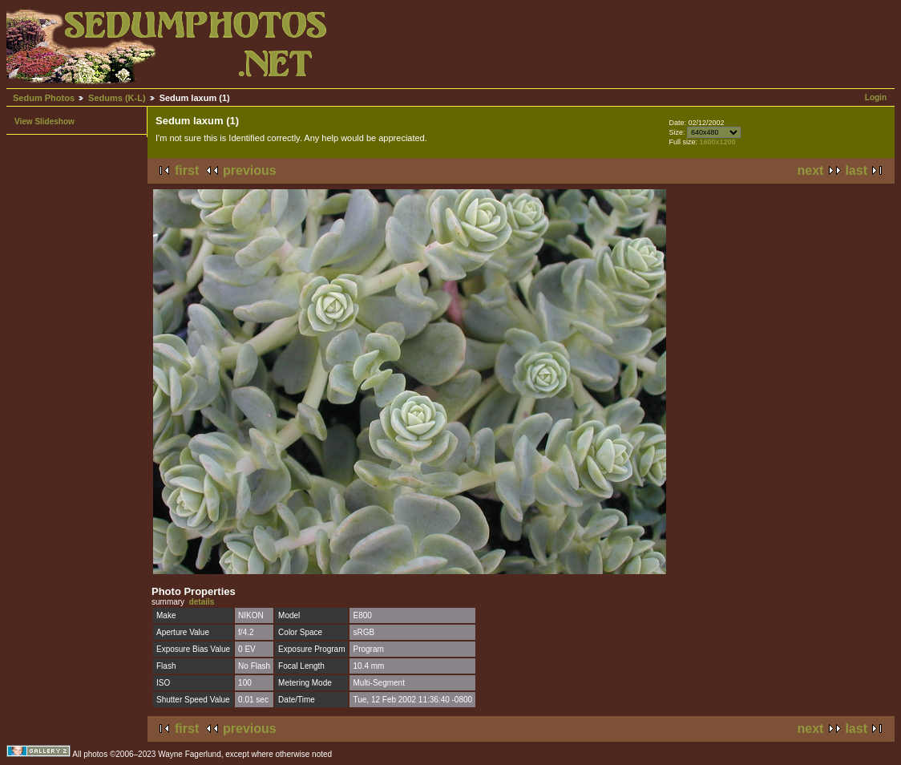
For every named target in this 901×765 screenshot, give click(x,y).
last (856, 170)
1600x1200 (717, 142)
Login (876, 97)
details (202, 601)
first (187, 170)
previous (250, 170)
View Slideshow (44, 121)
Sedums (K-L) (117, 98)
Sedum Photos (44, 98)
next (811, 170)
